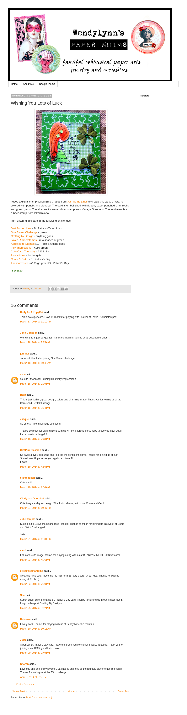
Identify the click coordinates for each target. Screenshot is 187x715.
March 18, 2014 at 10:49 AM (35, 363)
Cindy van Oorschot (32, 498)
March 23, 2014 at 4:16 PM (35, 559)
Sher (23, 595)
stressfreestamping (31, 570)
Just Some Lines (77, 201)
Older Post (123, 691)
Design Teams (47, 84)
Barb (23, 394)
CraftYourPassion (30, 450)
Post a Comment (25, 684)
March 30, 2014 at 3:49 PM (35, 652)
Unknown (25, 619)
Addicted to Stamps (22, 243)
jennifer (24, 353)
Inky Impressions (21, 247)
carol (23, 550)
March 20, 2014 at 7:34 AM (35, 487)
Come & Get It (19, 259)
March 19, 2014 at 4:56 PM (35, 466)
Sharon (24, 664)
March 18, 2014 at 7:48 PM (35, 439)
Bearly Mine (18, 255)
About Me (28, 84)
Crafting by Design (22, 236)
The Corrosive (19, 263)
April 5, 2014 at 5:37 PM (33, 677)
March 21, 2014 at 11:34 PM (35, 539)
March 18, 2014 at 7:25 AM (35, 342)
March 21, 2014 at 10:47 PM (35, 507)
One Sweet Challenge (24, 232)
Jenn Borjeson (28, 332)
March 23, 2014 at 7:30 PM (35, 584)
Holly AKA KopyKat (31, 312)
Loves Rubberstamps (24, 240)
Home (14, 84)
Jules (23, 639)
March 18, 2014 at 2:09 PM (35, 383)
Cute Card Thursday (23, 251)
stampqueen (27, 477)
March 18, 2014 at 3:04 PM (35, 407)
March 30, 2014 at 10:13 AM (35, 628)
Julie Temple (27, 519)
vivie (23, 374)
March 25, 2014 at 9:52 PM (35, 608)
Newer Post (18, 691)
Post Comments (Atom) (39, 697)
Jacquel (25, 419)
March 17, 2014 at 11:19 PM (35, 321)
